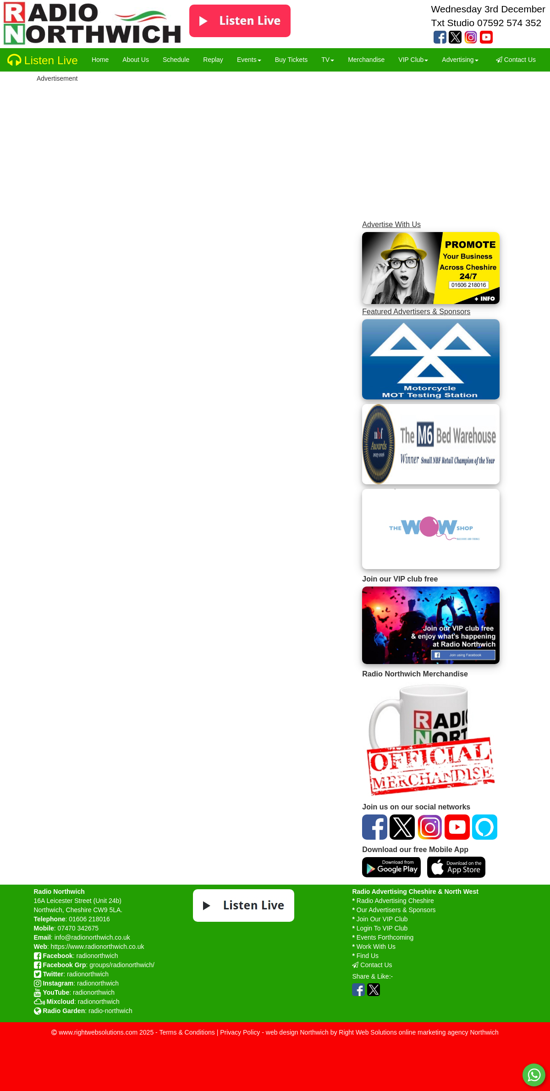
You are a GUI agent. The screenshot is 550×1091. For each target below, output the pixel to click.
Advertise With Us (391, 224)
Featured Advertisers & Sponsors (416, 311)
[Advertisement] (289, 148)
